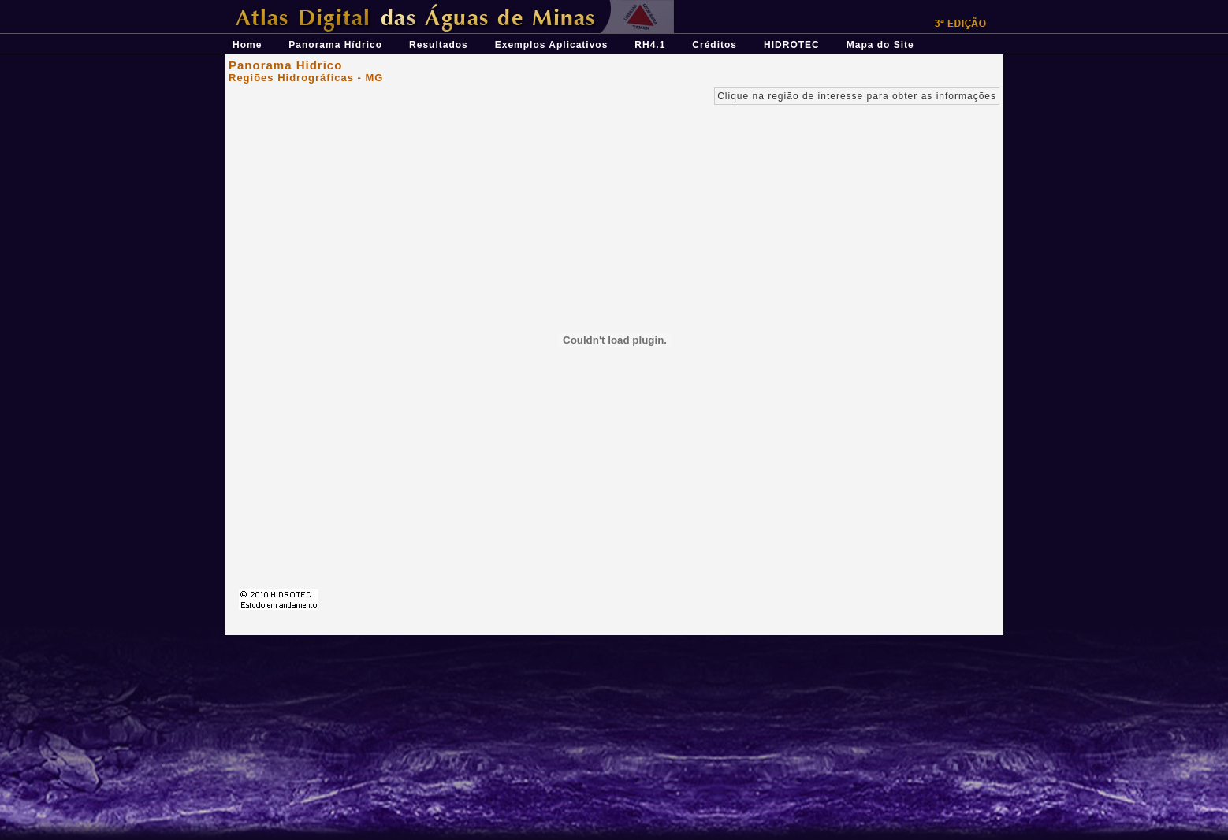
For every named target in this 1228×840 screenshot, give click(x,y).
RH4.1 (649, 44)
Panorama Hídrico (335, 44)
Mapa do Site (880, 44)
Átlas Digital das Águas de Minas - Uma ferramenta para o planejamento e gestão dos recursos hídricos (497, 5)
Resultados (438, 44)
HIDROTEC (792, 44)
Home (247, 44)
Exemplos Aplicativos (551, 44)
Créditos (714, 44)
